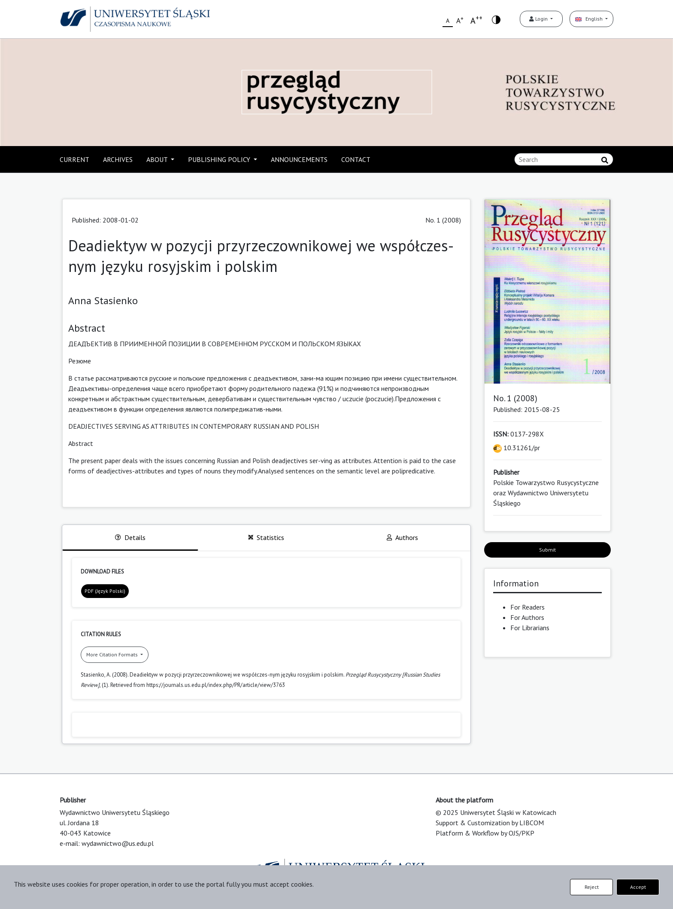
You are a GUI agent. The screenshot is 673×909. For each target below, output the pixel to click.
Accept (638, 887)
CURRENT (74, 159)
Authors (402, 537)
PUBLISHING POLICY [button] (220, 159)
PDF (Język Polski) (105, 591)
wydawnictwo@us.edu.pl (118, 843)
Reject (592, 887)
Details (130, 537)
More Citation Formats (112, 654)
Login (539, 18)
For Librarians (529, 627)
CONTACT (355, 159)
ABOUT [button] (157, 159)
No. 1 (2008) (443, 220)
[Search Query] (564, 159)
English (589, 18)
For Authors (527, 617)
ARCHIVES (118, 159)
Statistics (266, 537)
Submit (547, 549)
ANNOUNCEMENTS (299, 159)
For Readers (527, 607)
